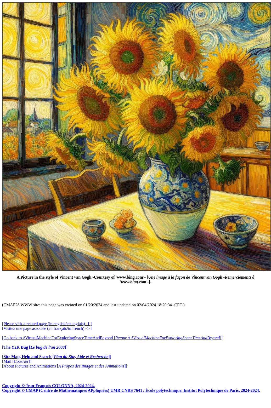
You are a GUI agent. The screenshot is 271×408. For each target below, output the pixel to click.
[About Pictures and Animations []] (64, 366)
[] (34, 347)
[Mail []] (16, 361)
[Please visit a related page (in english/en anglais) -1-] (47, 323)
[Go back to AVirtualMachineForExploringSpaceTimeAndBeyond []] (112, 338)
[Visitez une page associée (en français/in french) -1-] (47, 328)
